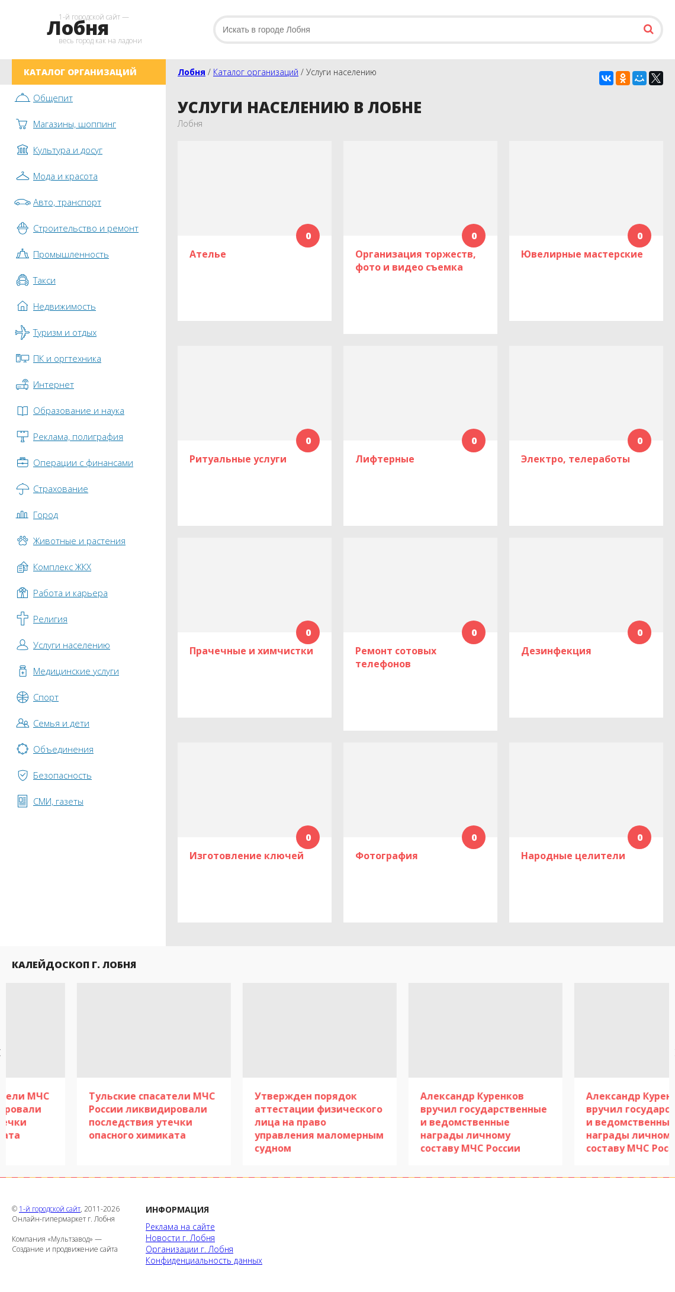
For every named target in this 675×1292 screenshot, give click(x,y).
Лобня (191, 72)
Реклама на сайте (180, 1226)
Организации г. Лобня (189, 1249)
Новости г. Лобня (180, 1237)
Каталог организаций (255, 72)
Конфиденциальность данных (204, 1260)
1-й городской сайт (50, 1209)
